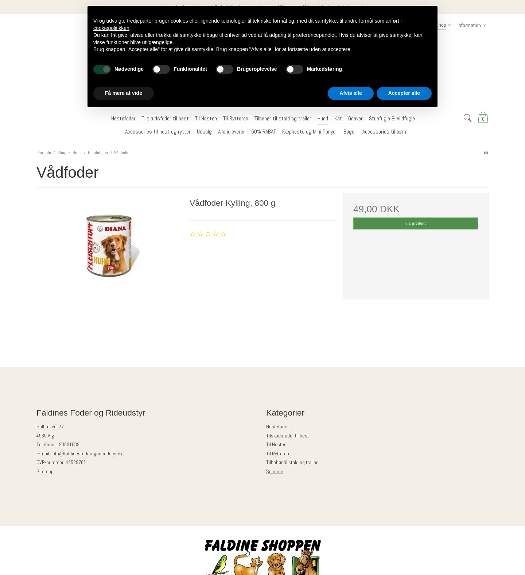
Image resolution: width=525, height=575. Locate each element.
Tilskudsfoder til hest (287, 435)
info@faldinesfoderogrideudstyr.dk (86, 453)
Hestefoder (277, 426)
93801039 (69, 444)
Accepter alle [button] (404, 93)
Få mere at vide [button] (123, 93)
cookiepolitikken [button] (111, 28)
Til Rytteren (277, 453)
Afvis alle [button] (350, 93)
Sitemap (45, 471)
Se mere (274, 471)
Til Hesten (276, 444)
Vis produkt (415, 223)
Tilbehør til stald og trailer (292, 462)
